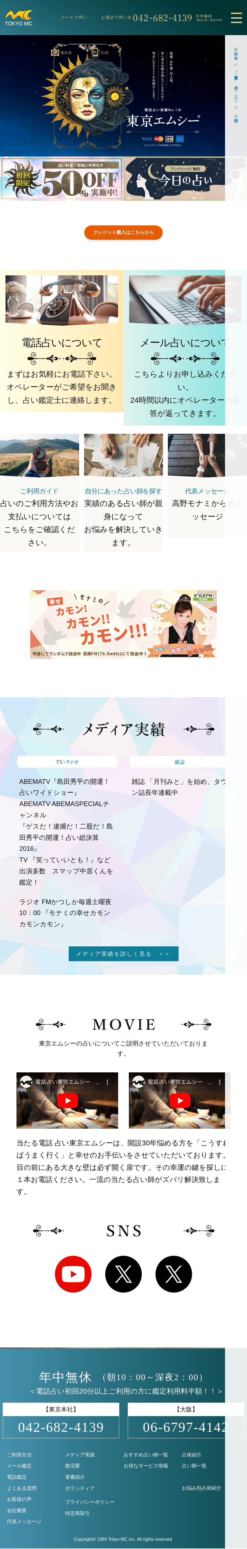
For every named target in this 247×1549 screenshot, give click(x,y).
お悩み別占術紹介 (201, 1488)
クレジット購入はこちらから (123, 232)
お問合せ (236, 115)
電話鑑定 (17, 1477)
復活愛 (72, 1466)
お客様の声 (19, 1500)
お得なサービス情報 (146, 1466)
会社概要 (17, 1511)
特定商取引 (77, 1514)
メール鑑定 (19, 1466)
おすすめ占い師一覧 (146, 1455)
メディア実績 (80, 1455)
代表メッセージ (236, 92)
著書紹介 (75, 1477)
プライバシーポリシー (90, 1502)
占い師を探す (236, 51)
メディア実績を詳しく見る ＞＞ (123, 954)
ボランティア (80, 1489)
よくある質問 (22, 1489)
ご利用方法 (236, 70)
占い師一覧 (194, 1466)
